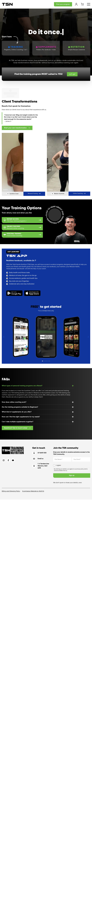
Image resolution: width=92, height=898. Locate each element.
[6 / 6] (20, 326)
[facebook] (8, 450)
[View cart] (82, 4)
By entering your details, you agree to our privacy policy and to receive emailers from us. (71, 459)
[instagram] (3, 450)
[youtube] (13, 450)
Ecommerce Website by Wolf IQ (33, 481)
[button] (4, 326)
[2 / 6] (72, 326)
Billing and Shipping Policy (11, 481)
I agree (58, 455)
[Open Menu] (88, 4)
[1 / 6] (46, 326)
